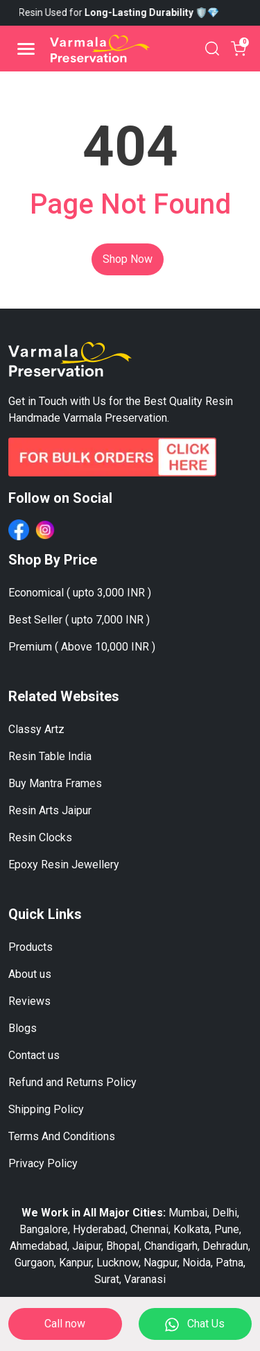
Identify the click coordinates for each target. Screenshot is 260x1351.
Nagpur (160, 1262)
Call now (64, 1323)
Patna (229, 1262)
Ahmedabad (38, 1246)
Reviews (29, 1001)
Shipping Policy (46, 1109)
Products (30, 947)
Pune (226, 1229)
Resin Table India (50, 756)
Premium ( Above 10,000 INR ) (81, 646)
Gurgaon (34, 1262)
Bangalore (43, 1229)
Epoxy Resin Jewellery (63, 864)
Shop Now (128, 259)
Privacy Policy (43, 1163)
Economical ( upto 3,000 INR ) (79, 592)
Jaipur (86, 1246)
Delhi (224, 1212)
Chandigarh (171, 1246)
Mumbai (187, 1212)
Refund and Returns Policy (72, 1082)
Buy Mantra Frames (55, 783)
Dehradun (225, 1246)
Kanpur (75, 1262)
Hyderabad (99, 1229)
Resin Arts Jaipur (50, 810)
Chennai (149, 1229)
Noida (196, 1262)
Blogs (22, 1028)
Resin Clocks (40, 837)
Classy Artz (36, 729)
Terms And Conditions (61, 1136)
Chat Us (195, 1324)
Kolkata (191, 1229)
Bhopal (122, 1246)
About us (29, 974)
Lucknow (117, 1262)
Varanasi (145, 1279)
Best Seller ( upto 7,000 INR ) (79, 619)
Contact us (34, 1055)
